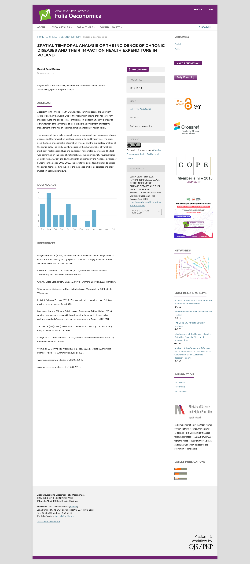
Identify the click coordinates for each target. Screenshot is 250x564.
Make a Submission (188, 63)
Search (205, 27)
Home (40, 37)
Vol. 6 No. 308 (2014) (70, 37)
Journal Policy (110, 27)
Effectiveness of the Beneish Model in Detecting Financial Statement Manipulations (192, 337)
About (41, 27)
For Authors (85, 27)
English (177, 44)
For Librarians (180, 391)
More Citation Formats (140, 211)
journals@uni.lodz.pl (64, 516)
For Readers (179, 382)
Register (198, 9)
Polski (177, 49)
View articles (61, 27)
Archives (51, 37)
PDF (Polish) (139, 69)
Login (209, 9)
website (73, 506)
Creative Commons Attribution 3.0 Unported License (144, 154)
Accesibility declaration (48, 521)
